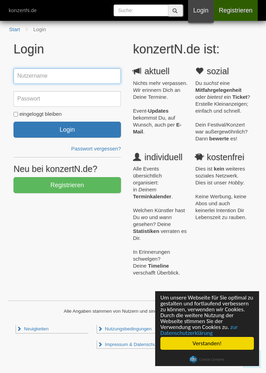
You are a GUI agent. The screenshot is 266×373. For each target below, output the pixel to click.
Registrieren (235, 10)
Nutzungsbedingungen (125, 328)
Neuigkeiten (32, 328)
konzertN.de (23, 10)
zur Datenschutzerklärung (199, 330)
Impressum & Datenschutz (129, 344)
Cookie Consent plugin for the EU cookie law (207, 359)
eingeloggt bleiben (40, 114)
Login (201, 10)
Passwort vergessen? (96, 148)
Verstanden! (207, 343)
